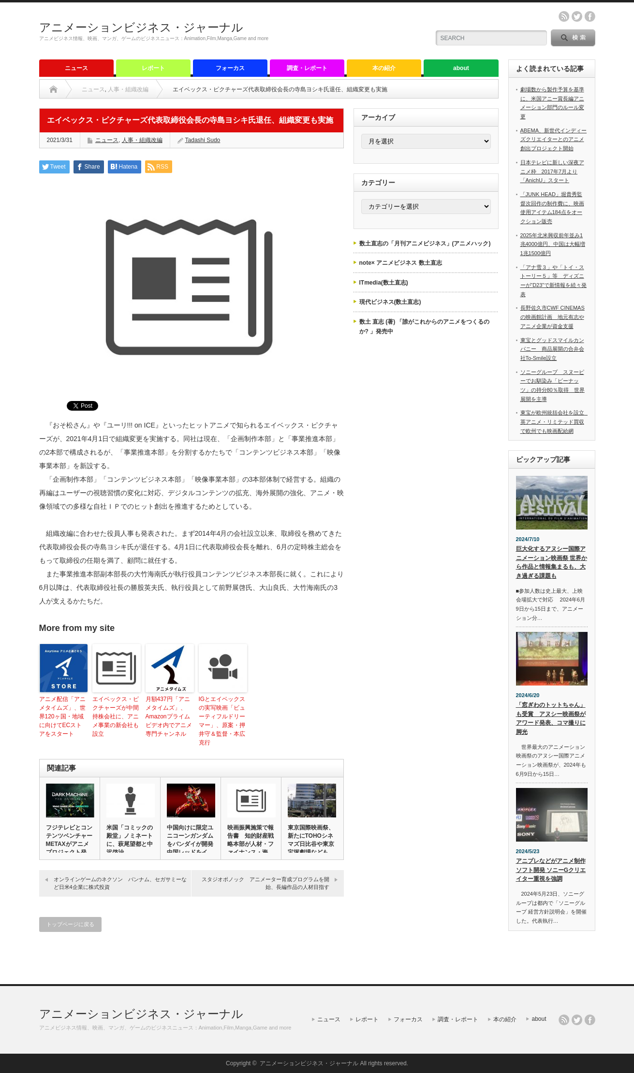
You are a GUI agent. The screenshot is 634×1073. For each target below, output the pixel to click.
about (461, 68)
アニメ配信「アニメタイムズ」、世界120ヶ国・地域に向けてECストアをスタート (62, 716)
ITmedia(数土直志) (383, 282)
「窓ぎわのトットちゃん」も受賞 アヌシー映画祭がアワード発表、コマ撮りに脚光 (551, 718)
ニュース (76, 68)
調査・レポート (307, 68)
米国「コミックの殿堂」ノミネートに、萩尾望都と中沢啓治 (129, 840)
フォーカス (230, 68)
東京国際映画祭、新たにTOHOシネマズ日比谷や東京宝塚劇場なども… (311, 840)
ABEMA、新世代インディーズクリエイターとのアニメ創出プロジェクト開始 (553, 139)
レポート (153, 68)
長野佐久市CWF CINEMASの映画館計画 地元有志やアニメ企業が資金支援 (552, 317)
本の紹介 (384, 68)
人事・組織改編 (128, 89)
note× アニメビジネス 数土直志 (400, 262)
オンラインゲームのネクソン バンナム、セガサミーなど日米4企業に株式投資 (120, 882)
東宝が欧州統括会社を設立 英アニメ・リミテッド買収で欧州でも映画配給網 (555, 421)
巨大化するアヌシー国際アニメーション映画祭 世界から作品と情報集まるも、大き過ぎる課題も (551, 562)
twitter (577, 16)
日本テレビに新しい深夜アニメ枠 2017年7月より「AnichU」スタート (552, 171)
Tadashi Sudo (203, 140)
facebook (590, 16)
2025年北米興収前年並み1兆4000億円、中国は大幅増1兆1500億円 (552, 244)
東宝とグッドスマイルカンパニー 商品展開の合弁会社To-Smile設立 (552, 349)
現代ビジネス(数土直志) (390, 302)
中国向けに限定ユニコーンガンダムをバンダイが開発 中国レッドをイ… (190, 840)
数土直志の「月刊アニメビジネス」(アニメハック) (425, 243)
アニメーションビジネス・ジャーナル (141, 27)
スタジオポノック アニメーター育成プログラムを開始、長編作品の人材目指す (265, 882)
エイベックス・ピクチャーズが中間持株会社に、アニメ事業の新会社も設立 (115, 716)
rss (564, 16)
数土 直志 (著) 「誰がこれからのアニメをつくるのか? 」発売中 (424, 326)
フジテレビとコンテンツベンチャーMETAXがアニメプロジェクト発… (69, 840)
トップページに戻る (70, 924)
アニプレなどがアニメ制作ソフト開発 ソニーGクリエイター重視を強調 (551, 870)
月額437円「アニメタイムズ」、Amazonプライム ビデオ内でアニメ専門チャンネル (169, 716)
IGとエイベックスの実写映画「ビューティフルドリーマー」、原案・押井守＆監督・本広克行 (222, 721)
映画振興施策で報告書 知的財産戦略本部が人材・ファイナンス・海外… (250, 844)
